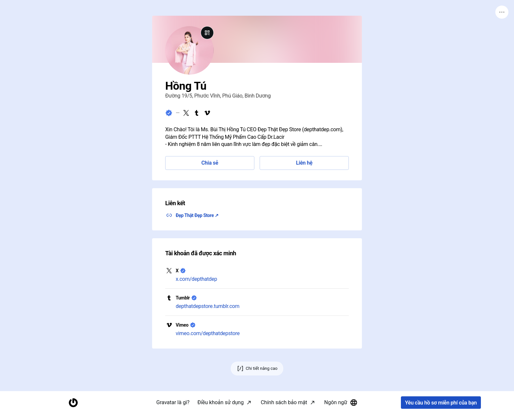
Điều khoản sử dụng (220, 402)
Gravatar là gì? (172, 402)
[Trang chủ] (73, 402)
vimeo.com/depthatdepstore (208, 333)
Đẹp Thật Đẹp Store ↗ (197, 215)
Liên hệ (304, 163)
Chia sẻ (209, 163)
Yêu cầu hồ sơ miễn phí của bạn (441, 403)
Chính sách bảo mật (284, 402)
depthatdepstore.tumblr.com (207, 306)
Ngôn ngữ (341, 402)
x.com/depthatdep (196, 279)
